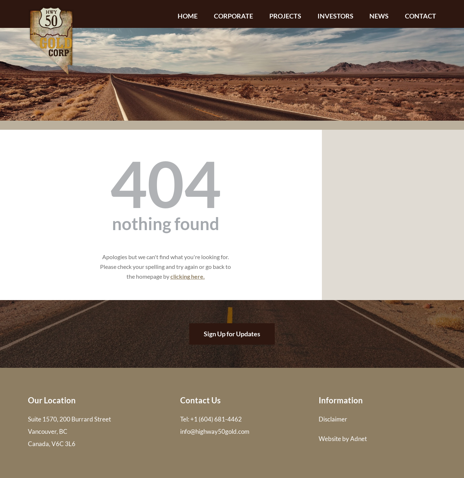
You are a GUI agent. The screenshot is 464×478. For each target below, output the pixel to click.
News (379, 16)
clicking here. (187, 276)
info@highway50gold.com (214, 431)
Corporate (233, 16)
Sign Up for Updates (232, 334)
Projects (285, 16)
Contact (420, 16)
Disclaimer (333, 419)
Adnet (358, 438)
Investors (335, 16)
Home (188, 16)
